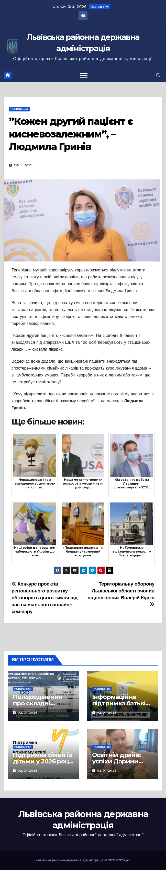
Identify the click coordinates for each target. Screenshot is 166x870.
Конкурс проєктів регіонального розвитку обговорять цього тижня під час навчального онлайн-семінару (45, 597)
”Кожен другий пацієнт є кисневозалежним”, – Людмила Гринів (71, 134)
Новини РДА (22, 689)
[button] (158, 75)
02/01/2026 (27, 712)
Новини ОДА (19, 109)
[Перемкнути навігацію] (84, 75)
